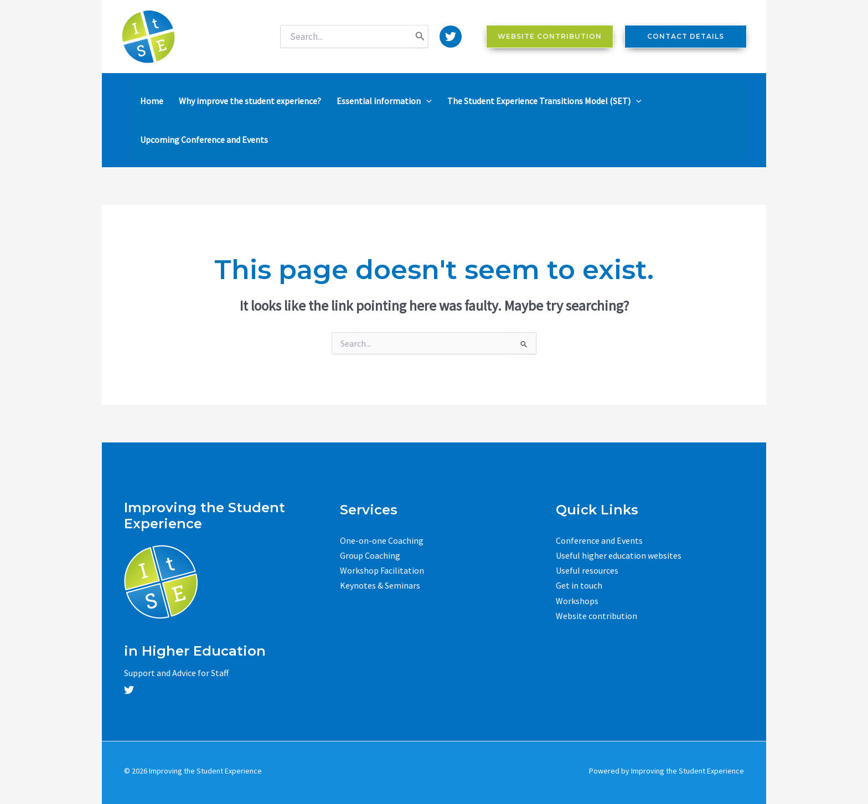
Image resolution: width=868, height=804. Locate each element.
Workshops (577, 600)
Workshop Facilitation (382, 570)
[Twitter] (451, 36)
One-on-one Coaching (381, 540)
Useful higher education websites (618, 555)
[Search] (420, 36)
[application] (426, 100)
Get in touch (579, 585)
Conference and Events (599, 540)
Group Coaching (370, 555)
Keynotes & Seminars (380, 585)
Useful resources (587, 570)
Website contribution (596, 615)
